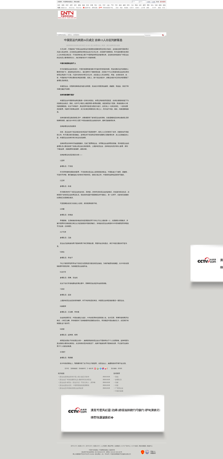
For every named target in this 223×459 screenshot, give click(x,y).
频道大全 (64, 7)
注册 (153, 2)
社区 (140, 5)
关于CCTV (74, 446)
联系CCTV (81, 446)
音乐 (87, 5)
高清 (117, 7)
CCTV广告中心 (125, 446)
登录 (148, 2)
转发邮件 (82, 368)
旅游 (120, 5)
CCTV (154, 7)
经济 (67, 5)
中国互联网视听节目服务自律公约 (120, 454)
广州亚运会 (119, 388)
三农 (132, 5)
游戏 (164, 5)
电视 (58, 7)
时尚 (128, 5)
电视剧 (126, 7)
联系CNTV (97, 446)
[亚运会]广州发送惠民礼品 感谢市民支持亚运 (75, 379)
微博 (144, 5)
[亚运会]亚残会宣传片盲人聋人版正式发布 (74, 377)
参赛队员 (118, 379)
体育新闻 (76, 35)
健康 (124, 5)
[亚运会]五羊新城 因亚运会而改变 (71, 388)
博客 (148, 5)
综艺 (75, 5)
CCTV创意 (134, 446)
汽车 (116, 5)
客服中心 (150, 446)
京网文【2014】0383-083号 (114, 452)
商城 (136, 5)
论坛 (152, 5)
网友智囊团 (142, 446)
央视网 (60, 2)
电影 (121, 7)
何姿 (116, 385)
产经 (112, 5)
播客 (147, 7)
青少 (95, 5)
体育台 (70, 35)
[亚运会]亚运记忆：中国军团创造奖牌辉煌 (74, 385)
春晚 (79, 5)
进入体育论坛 (95, 45)
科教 (91, 5)
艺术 (104, 5)
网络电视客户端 (108, 7)
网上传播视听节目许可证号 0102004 (83, 454)
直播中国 (87, 7)
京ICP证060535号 (100, 452)
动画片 (137, 7)
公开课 (143, 7)
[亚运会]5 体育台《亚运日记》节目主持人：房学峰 (77, 382)
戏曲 (83, 5)
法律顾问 (117, 446)
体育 (71, 5)
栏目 (163, 7)
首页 (58, 5)
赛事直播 (94, 7)
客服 (157, 2)
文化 (100, 5)
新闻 (63, 5)
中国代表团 (119, 391)
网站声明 (110, 446)
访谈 (156, 5)
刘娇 (116, 382)
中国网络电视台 (68, 2)
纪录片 (132, 7)
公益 (108, 5)
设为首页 (163, 2)
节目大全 (78, 7)
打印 (66, 368)
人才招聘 (104, 446)
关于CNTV (89, 446)
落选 (116, 377)
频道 (159, 7)
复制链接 (74, 368)
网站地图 (77, 2)
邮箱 (160, 5)
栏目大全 (71, 7)
